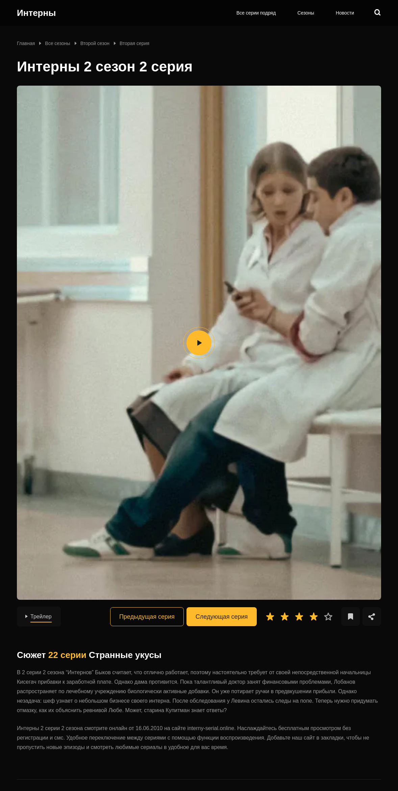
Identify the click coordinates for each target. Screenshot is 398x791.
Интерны (36, 13)
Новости (345, 13)
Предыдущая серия (147, 616)
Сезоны (305, 13)
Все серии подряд (256, 13)
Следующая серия (222, 616)
